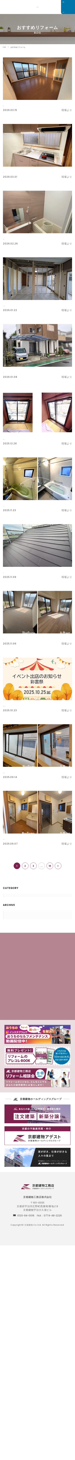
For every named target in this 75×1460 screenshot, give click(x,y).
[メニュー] (68, 7)
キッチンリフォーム (20, 171)
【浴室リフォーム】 (18, 504)
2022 (9, 987)
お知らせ (12, 917)
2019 (9, 1015)
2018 (9, 1025)
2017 (9, 1034)
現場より (12, 908)
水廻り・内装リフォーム (24, 838)
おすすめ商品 (15, 926)
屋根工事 (10, 571)
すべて (10, 898)
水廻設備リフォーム (20, 238)
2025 (9, 959)
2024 (9, 968)
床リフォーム (14, 638)
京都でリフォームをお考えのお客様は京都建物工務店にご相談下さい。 (37, 7)
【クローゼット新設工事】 (24, 304)
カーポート (12, 371)
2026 (9, 949)
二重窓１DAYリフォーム (24, 438)
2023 (9, 977)
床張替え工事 (14, 104)
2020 (9, 1006)
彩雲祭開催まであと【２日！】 (28, 704)
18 (50, 865)
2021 (9, 996)
